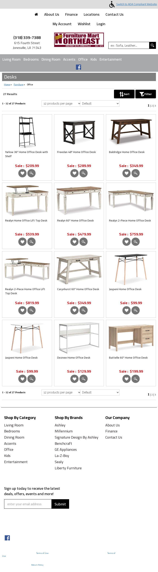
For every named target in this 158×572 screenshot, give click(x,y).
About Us (51, 14)
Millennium (64, 431)
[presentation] (29, 523)
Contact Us (114, 14)
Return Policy (37, 565)
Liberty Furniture (68, 468)
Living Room (11, 59)
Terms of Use (42, 553)
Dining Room (51, 59)
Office (83, 59)
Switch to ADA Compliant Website (132, 4)
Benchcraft (63, 443)
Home (7, 84)
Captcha (12, 511)
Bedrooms (31, 59)
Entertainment (111, 59)
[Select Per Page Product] (61, 103)
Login (101, 23)
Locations (91, 14)
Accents (69, 59)
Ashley (60, 425)
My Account (62, 23)
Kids (94, 59)
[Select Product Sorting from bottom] (100, 392)
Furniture (18, 84)
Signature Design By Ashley (76, 437)
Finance (71, 14)
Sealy (59, 461)
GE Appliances (66, 449)
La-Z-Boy (62, 455)
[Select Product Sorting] (100, 103)
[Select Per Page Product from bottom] (61, 392)
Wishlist (84, 23)
